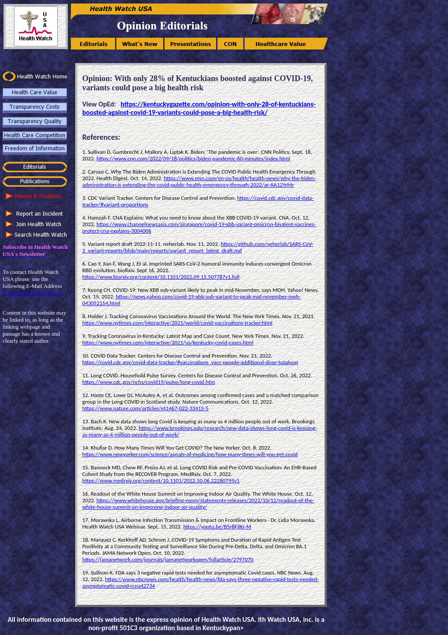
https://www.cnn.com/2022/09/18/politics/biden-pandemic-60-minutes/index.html (193, 158)
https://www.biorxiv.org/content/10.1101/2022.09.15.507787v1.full (160, 276)
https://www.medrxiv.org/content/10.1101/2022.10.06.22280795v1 (161, 480)
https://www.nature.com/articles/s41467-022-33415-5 (145, 408)
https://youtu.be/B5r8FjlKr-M (217, 526)
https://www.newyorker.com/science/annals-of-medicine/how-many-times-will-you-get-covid (190, 454)
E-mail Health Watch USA (33, 293)
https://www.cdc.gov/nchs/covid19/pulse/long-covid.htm (148, 382)
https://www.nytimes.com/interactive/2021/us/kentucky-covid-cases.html (167, 342)
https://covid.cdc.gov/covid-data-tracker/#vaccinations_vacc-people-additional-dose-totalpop (190, 362)
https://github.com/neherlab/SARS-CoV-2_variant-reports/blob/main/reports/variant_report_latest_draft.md (197, 247)
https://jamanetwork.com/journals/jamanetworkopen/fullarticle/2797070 (167, 559)
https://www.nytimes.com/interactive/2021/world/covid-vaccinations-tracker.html (177, 322)
